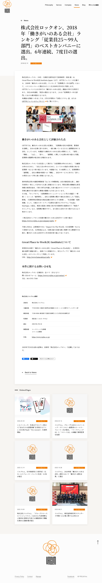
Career (95, 5)
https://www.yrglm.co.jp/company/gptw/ (38, 221)
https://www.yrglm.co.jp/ (41, 337)
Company (68, 5)
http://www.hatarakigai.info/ (38, 257)
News (77, 5)
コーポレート (36, 63)
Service (59, 5)
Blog (83, 5)
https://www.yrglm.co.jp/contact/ (51, 275)
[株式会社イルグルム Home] (7, 9)
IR (89, 5)
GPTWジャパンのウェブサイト (33, 101)
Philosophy (49, 5)
